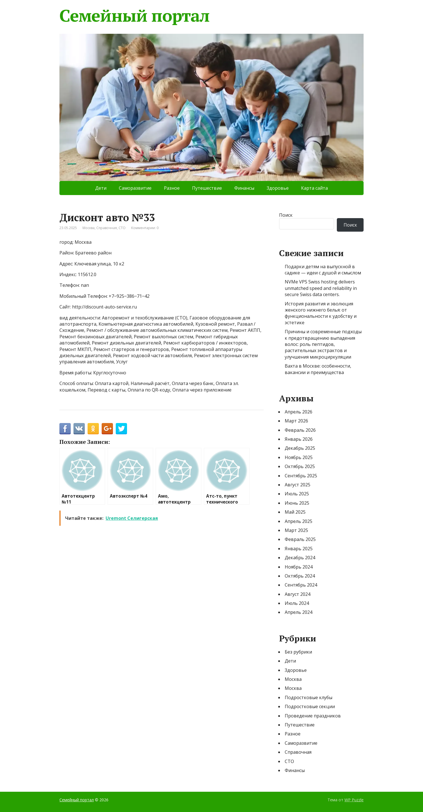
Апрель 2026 (298, 412)
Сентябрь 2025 (301, 476)
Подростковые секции (310, 706)
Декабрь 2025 (300, 448)
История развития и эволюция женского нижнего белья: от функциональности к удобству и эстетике (321, 313)
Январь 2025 (299, 548)
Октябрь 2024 (300, 576)
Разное (172, 188)
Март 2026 (296, 421)
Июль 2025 (297, 494)
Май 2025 (295, 512)
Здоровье (278, 188)
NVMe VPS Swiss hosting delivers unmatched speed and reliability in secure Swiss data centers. (321, 288)
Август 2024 (297, 594)
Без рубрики (298, 652)
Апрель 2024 (298, 612)
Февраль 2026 (300, 430)
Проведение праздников (313, 716)
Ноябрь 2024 (299, 567)
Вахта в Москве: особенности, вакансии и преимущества (318, 369)
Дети (100, 188)
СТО (122, 227)
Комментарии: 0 (145, 227)
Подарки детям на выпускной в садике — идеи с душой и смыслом (323, 269)
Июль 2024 (297, 603)
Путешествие (207, 188)
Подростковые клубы (308, 697)
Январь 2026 (299, 439)
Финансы (244, 188)
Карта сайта (314, 188)
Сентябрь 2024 (301, 585)
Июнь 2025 (297, 503)
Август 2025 (297, 485)
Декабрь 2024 (300, 557)
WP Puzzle (354, 799)
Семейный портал (134, 15)
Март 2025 (296, 530)
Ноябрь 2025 (299, 457)
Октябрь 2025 (300, 466)
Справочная (106, 227)
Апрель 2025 (298, 521)
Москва (89, 227)
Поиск (286, 215)
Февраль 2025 (300, 539)
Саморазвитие (135, 188)
